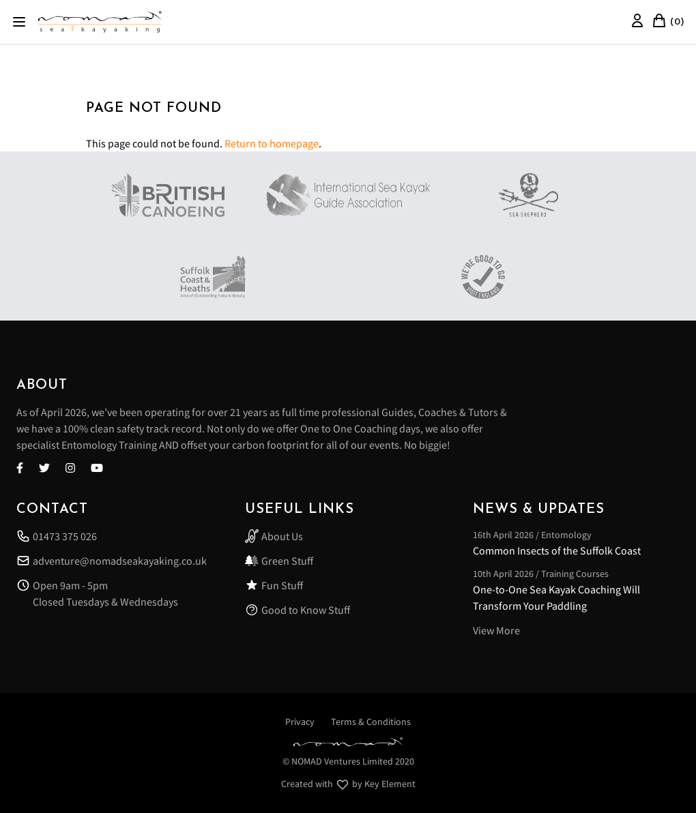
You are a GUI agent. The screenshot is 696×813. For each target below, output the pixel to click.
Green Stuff (279, 560)
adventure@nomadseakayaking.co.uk (111, 560)
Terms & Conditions (371, 721)
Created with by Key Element (348, 784)
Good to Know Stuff (297, 610)
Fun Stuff (274, 585)
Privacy (300, 721)
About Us (274, 536)
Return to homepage (271, 143)
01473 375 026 (56, 536)
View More (496, 630)
